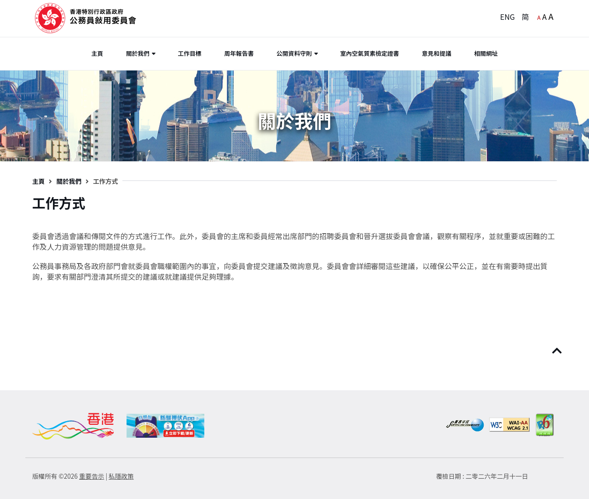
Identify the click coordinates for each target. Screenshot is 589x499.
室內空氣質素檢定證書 (369, 53)
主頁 (97, 53)
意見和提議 (436, 53)
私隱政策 (121, 476)
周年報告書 (239, 53)
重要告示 (91, 476)
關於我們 (138, 53)
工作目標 (189, 53)
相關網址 (485, 53)
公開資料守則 (294, 53)
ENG (507, 16)
